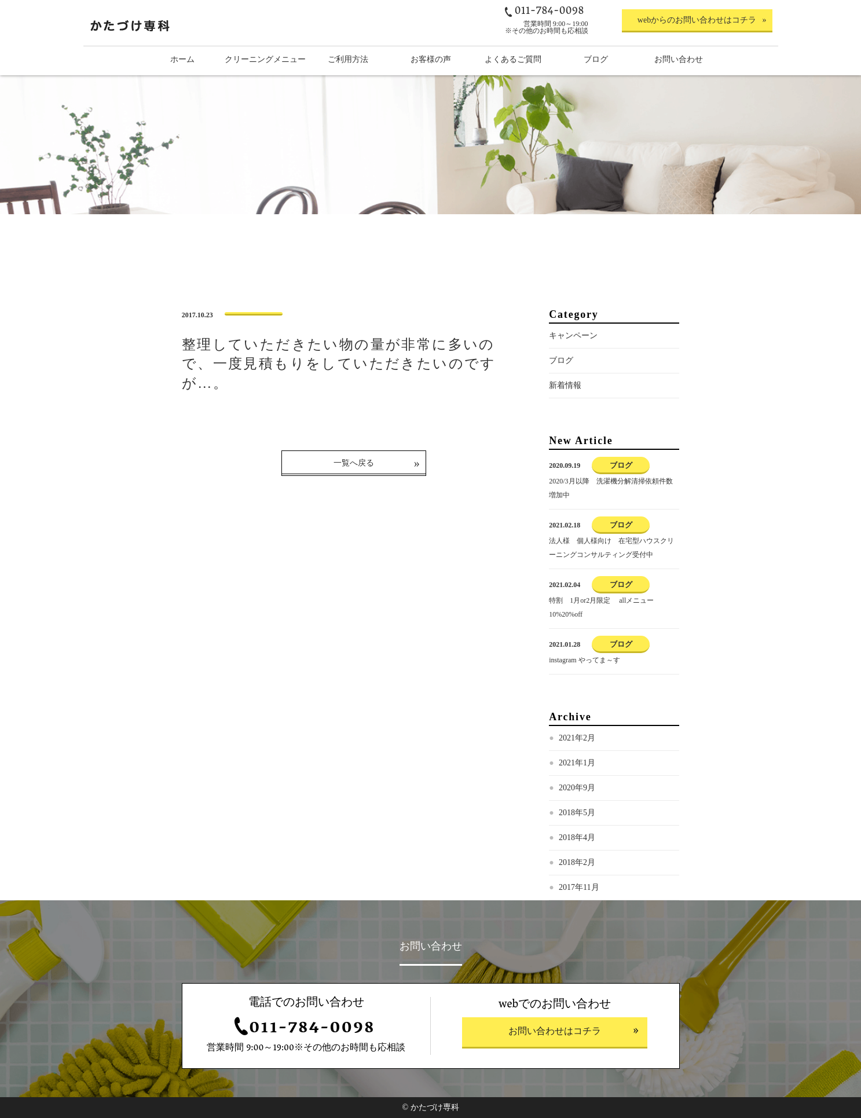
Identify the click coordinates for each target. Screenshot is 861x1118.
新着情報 (565, 385)
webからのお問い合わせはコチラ (696, 20)
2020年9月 (577, 787)
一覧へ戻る (354, 463)
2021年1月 (577, 762)
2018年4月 (577, 837)
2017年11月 (579, 887)
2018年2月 (577, 862)
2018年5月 (577, 812)
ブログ (561, 360)
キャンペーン (573, 335)
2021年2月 (577, 738)
